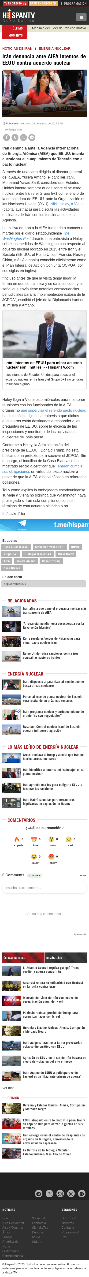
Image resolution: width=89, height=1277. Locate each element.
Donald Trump (51, 561)
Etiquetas (9, 540)
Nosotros (68, 1222)
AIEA (7, 561)
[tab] (23, 957)
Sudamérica (10, 1250)
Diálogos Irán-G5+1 (38, 554)
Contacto (68, 1227)
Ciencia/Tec (40, 1227)
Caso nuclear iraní (16, 547)
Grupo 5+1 (11, 554)
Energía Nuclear (55, 48)
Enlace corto (12, 577)
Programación (75, 3)
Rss (64, 1236)
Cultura (37, 1241)
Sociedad (38, 1218)
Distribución (70, 1218)
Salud (36, 1236)
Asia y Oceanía (12, 1227)
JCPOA (75, 547)
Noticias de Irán (17, 48)
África (6, 1232)
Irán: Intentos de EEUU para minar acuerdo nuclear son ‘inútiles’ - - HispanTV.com (43, 365)
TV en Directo (15, 3)
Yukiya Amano (25, 561)
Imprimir (13, 129)
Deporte (37, 1232)
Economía (39, 1222)
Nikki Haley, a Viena (67, 204)
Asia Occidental (13, 1222)
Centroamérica (12, 1255)
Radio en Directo (43, 3)
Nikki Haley (66, 554)
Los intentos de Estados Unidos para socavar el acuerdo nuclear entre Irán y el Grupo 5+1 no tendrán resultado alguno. (44, 379)
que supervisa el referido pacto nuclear (53, 410)
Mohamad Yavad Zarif (49, 547)
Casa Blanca (12, 568)
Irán (5, 1218)
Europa (7, 1236)
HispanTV (18, 15)
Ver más (8, 1088)
